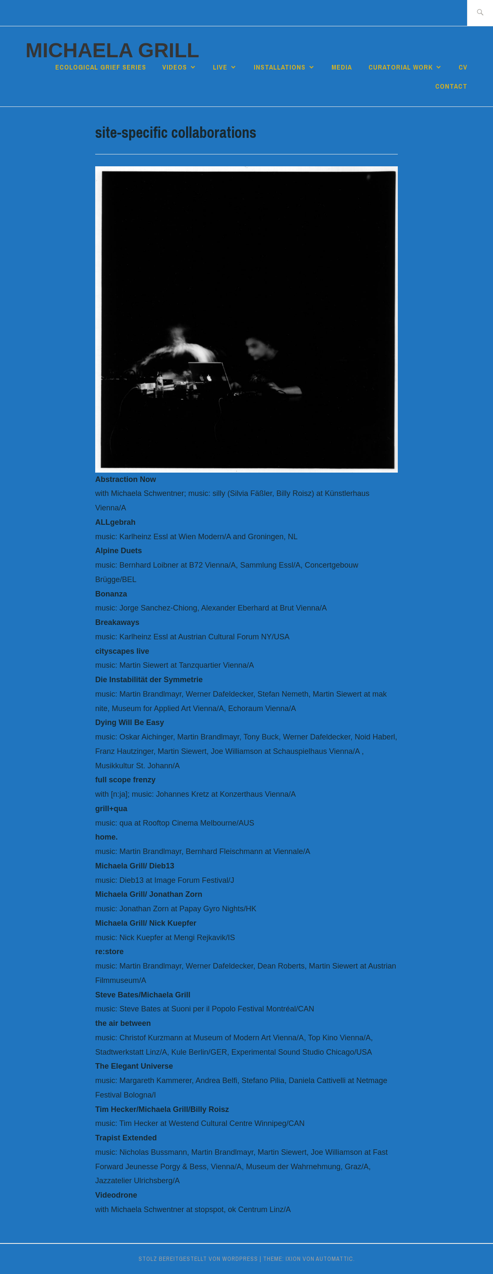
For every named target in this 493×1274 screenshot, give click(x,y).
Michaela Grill (112, 50)
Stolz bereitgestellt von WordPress (198, 1259)
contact (451, 86)
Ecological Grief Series (100, 67)
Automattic (334, 1259)
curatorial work (400, 67)
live (220, 67)
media (342, 67)
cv (463, 67)
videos (174, 67)
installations (280, 67)
